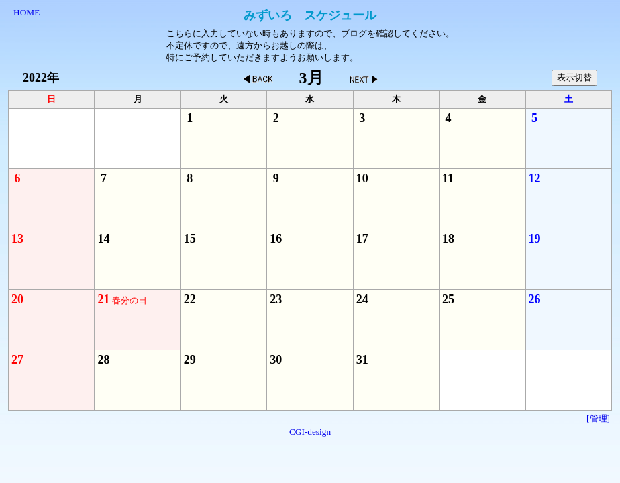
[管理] (598, 418)
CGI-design (310, 432)
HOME (26, 12)
